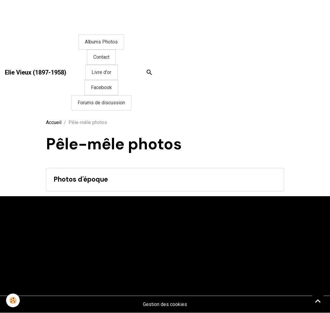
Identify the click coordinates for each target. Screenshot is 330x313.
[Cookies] (13, 300)
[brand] (35, 72)
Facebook (101, 87)
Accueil (53, 122)
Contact (101, 57)
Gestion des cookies (165, 304)
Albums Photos (101, 42)
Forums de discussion (101, 103)
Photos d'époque (81, 180)
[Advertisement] (110, 13)
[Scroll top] (317, 300)
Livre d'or (101, 72)
